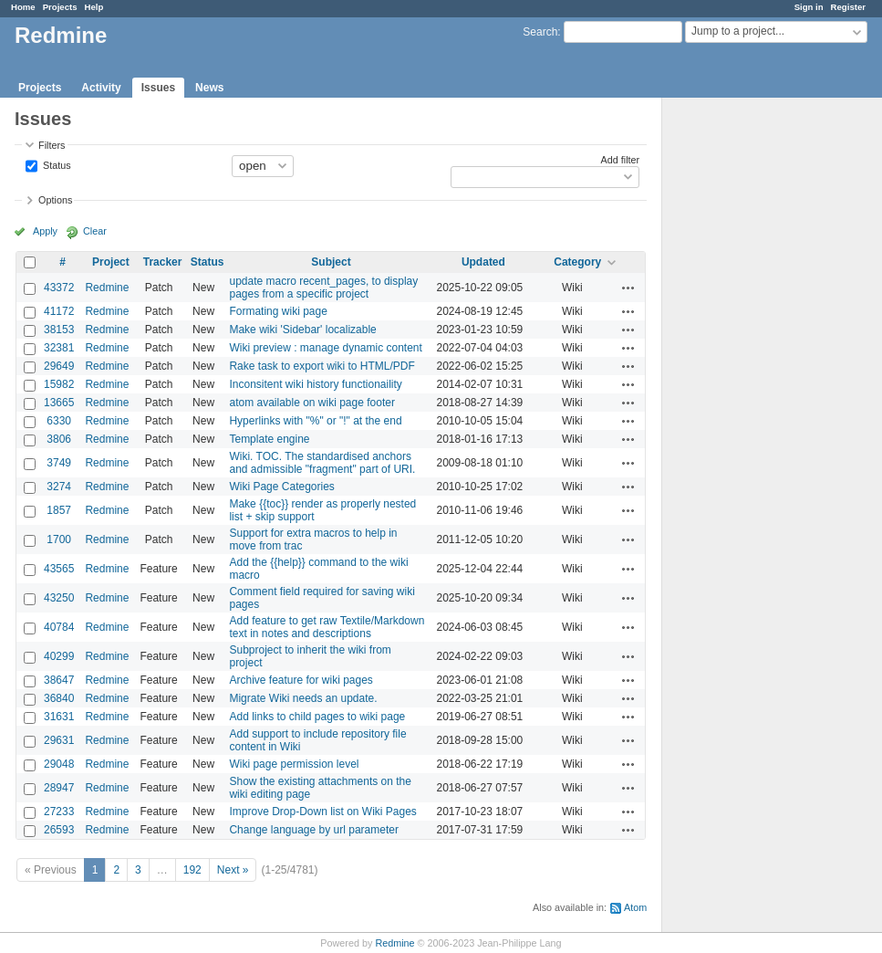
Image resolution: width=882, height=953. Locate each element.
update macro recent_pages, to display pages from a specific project (323, 287)
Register (848, 7)
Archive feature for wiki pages (300, 680)
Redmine (107, 287)
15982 (59, 384)
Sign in (809, 7)
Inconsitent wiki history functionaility (315, 384)
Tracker (162, 262)
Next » (233, 870)
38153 (59, 329)
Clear (95, 230)
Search (540, 32)
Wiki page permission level (293, 764)
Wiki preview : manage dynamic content (325, 347)
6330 (59, 420)
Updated (483, 262)
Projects (60, 7)
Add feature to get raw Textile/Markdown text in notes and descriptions (326, 627)
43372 (59, 287)
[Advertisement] (753, 384)
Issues (158, 87)
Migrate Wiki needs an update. (303, 698)
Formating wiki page (278, 311)
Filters (51, 145)
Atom (635, 907)
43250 (59, 598)
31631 (59, 716)
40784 (59, 627)
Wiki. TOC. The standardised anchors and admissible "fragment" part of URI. (322, 463)
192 (192, 870)
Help (94, 7)
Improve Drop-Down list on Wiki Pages (322, 811)
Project (111, 262)
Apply (45, 230)
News (209, 87)
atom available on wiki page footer (311, 402)
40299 (59, 656)
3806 (59, 439)
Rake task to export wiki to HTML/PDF (321, 366)
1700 (59, 539)
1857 (59, 510)
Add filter (620, 159)
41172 (59, 311)
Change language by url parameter (313, 829)
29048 (59, 764)
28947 (59, 787)
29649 (59, 366)
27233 (59, 811)
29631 (59, 740)
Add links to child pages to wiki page (317, 716)
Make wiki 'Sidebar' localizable (302, 329)
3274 (59, 486)
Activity (100, 87)
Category (577, 262)
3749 (59, 462)
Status (55, 164)
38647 (59, 680)
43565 (59, 568)
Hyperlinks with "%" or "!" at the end (315, 420)
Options (55, 199)
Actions (628, 287)
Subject (330, 262)
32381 (59, 347)
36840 (59, 698)
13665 (59, 402)
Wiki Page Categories (281, 486)
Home (23, 7)
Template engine (269, 439)
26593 (59, 829)
